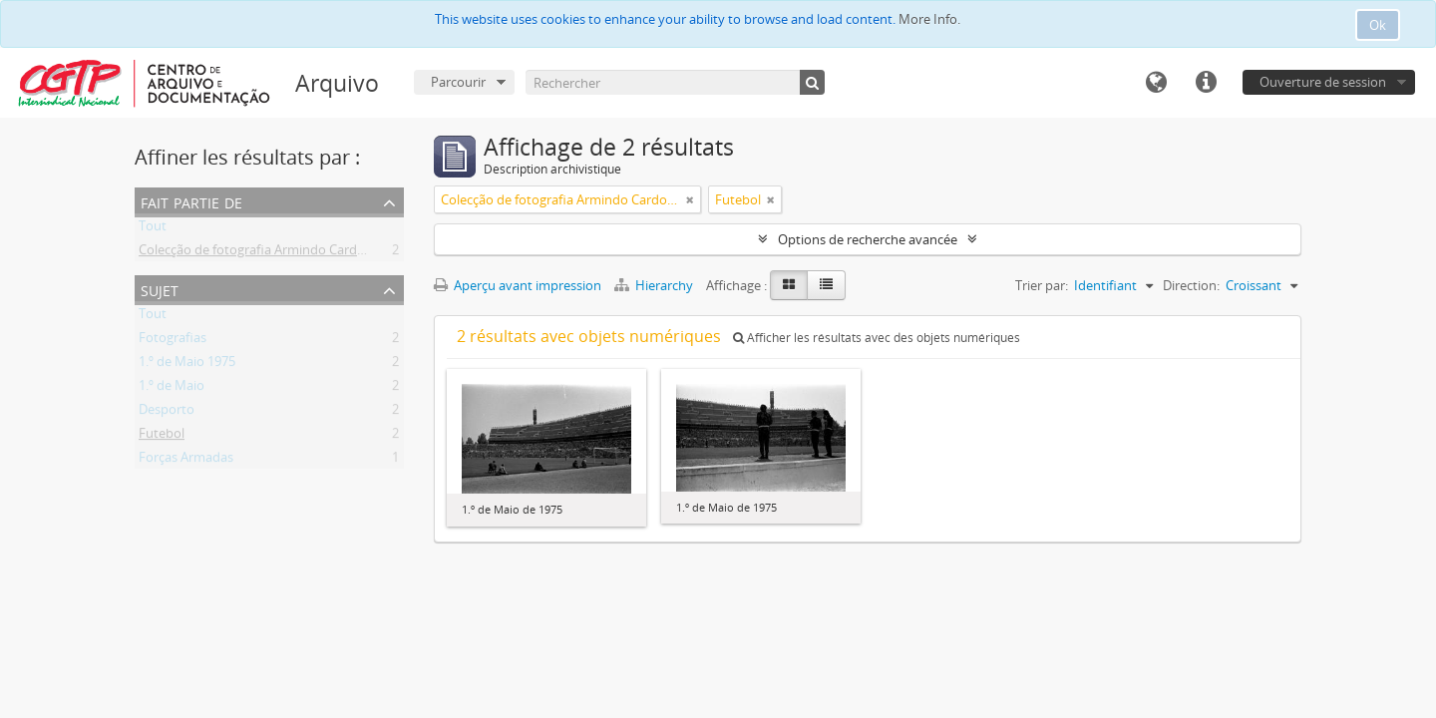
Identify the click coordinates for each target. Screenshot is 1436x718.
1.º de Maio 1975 (187, 365)
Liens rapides (1206, 83)
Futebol (161, 437)
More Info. (929, 19)
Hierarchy (655, 285)
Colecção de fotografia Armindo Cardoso (259, 253)
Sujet (160, 288)
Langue (1156, 83)
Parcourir (458, 82)
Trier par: (1041, 285)
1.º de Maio (171, 389)
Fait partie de (191, 200)
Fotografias (172, 341)
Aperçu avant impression (517, 285)
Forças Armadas (186, 461)
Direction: (1191, 285)
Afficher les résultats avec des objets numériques (876, 337)
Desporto (166, 413)
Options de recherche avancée (867, 239)
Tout (153, 229)
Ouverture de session (1322, 82)
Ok (1377, 25)
